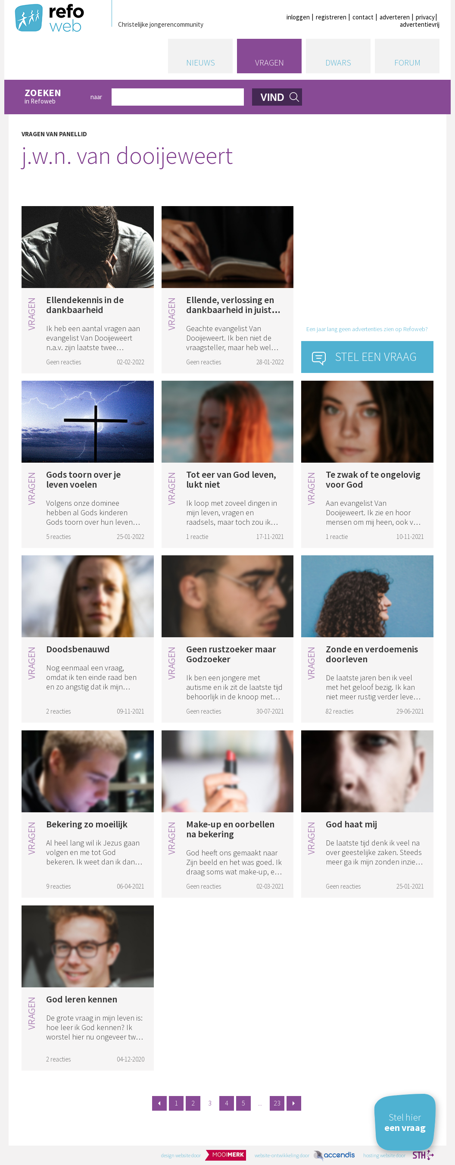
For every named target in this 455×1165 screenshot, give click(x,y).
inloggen (298, 17)
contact (363, 17)
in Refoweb (53, 96)
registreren (331, 17)
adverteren (395, 17)
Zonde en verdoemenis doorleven (372, 654)
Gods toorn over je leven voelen (83, 479)
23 (277, 1103)
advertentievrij (419, 24)
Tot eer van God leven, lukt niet (231, 479)
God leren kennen (81, 999)
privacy (425, 17)
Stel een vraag (376, 356)
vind (272, 97)
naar (96, 97)
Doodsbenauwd (78, 649)
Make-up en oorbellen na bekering (230, 829)
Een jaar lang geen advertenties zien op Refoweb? (367, 329)
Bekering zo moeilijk (87, 824)
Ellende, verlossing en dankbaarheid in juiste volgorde (231, 310)
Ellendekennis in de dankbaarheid (85, 305)
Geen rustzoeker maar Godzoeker (231, 654)
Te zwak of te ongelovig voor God (373, 479)
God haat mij (351, 824)
